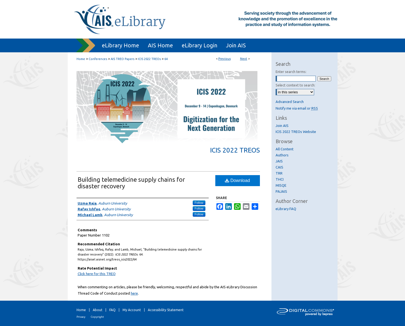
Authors (282, 155)
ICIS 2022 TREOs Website (296, 132)
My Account (132, 310)
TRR (279, 173)
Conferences (98, 59)
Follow (199, 202)
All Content (284, 149)
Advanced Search (290, 102)
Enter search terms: (291, 72)
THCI (280, 179)
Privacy (81, 316)
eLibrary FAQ (286, 209)
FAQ (112, 310)
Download (237, 180)
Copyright (97, 316)
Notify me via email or (297, 108)
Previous (224, 58)
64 (166, 59)
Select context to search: (295, 85)
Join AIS (282, 125)
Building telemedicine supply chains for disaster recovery (131, 182)
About (97, 310)
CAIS (279, 167)
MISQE (281, 185)
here (134, 293)
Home (81, 59)
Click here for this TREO (97, 274)
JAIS (279, 161)
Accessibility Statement (166, 310)
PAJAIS (281, 191)
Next (243, 58)
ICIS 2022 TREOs (149, 59)
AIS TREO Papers (122, 59)
